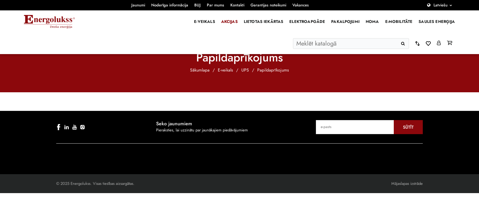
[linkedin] (66, 127)
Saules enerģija (437, 21)
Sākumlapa (200, 70)
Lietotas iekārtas (263, 21)
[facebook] (58, 127)
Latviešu (440, 5)
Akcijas (229, 21)
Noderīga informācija (169, 5)
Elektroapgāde (307, 21)
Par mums (215, 5)
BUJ (197, 5)
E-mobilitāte (399, 21)
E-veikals (204, 21)
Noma (372, 21)
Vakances (300, 5)
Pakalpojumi (345, 21)
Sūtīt (408, 127)
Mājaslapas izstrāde (407, 183)
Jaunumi (138, 5)
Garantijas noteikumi (268, 5)
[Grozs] (449, 43)
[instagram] (82, 127)
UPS (245, 70)
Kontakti (237, 5)
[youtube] (74, 127)
